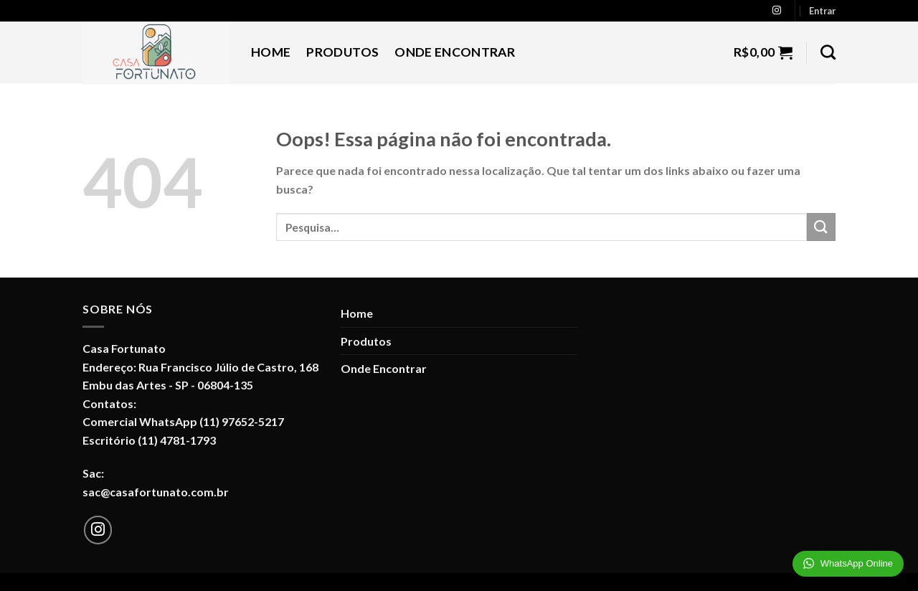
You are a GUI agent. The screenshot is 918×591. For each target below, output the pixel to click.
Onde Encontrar (454, 52)
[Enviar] (821, 227)
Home (270, 52)
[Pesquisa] (828, 52)
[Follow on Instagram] (776, 11)
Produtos (342, 52)
